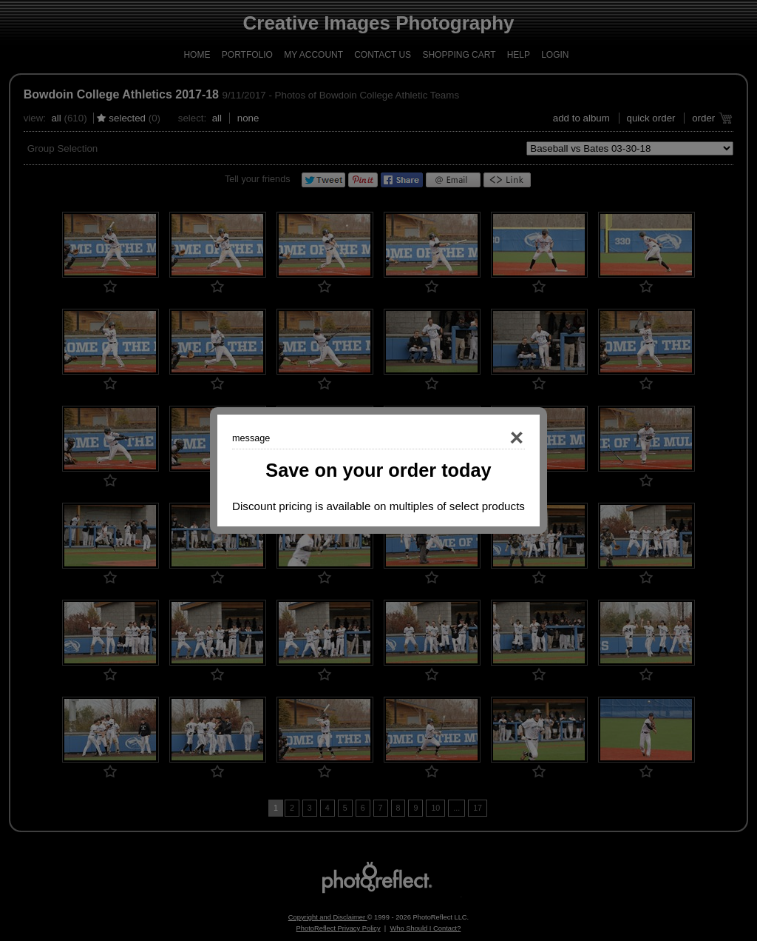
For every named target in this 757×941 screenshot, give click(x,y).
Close (495, 438)
